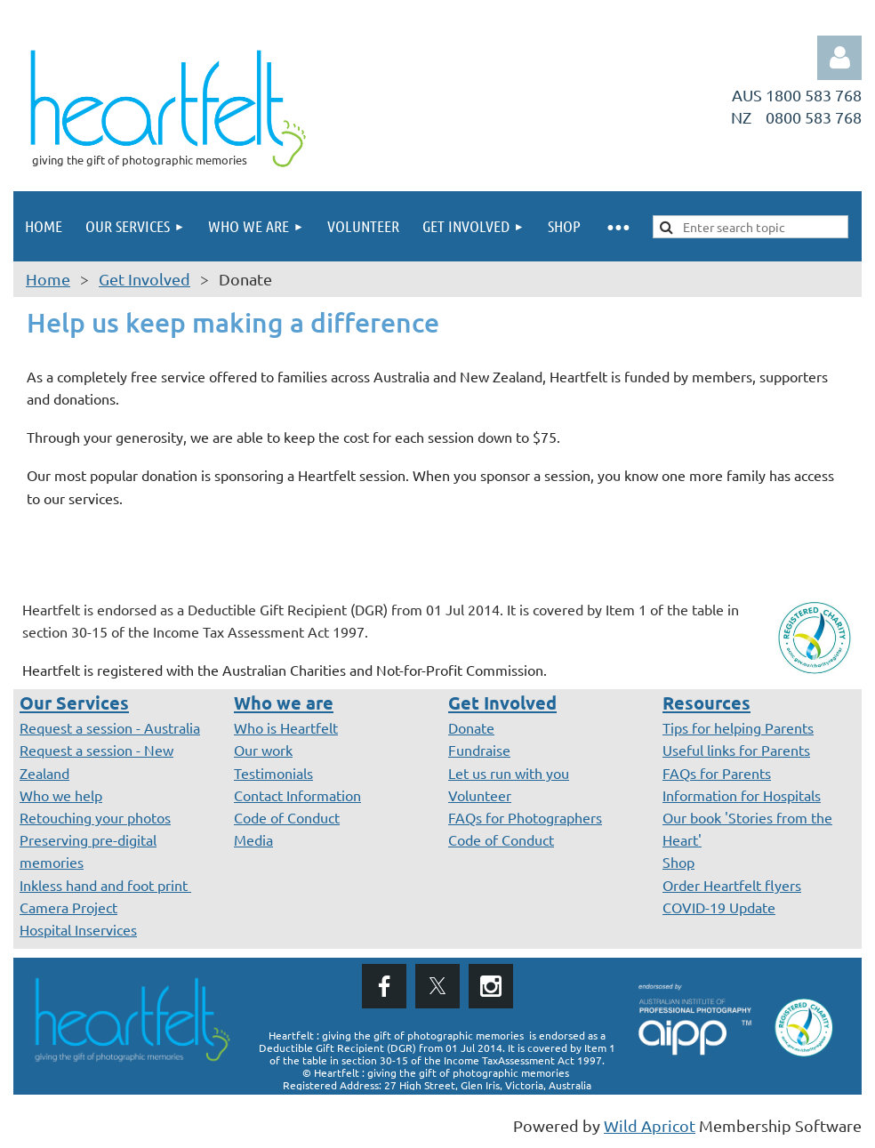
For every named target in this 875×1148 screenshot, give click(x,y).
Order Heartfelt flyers (731, 885)
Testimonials (273, 773)
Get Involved (144, 278)
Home (48, 278)
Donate (471, 727)
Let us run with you (508, 773)
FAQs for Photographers (525, 817)
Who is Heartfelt (286, 727)
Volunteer (479, 795)
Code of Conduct (287, 817)
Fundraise (479, 750)
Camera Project (68, 907)
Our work (263, 750)
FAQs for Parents (716, 773)
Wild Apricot (649, 1125)
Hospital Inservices (78, 929)
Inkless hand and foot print (105, 885)
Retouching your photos (95, 817)
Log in (839, 58)
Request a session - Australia (110, 727)
